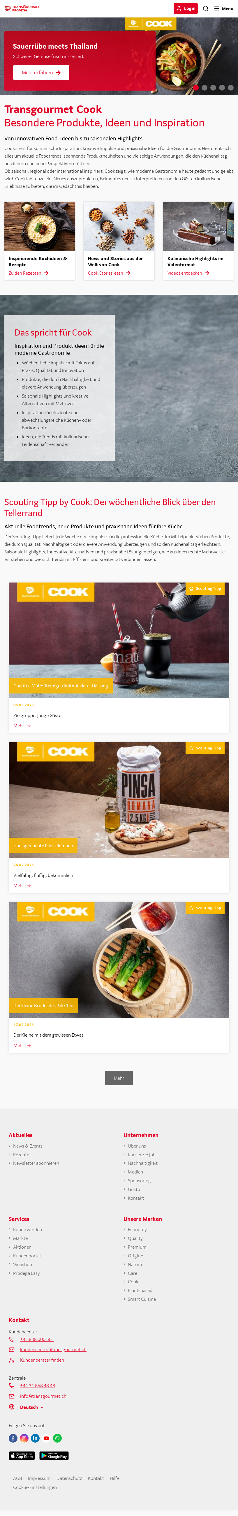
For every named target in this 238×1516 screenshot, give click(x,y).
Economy (137, 1232)
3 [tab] (213, 88)
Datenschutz (69, 1483)
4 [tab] (222, 88)
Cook (133, 1286)
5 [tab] (231, 88)
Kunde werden (27, 1232)
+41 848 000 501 (37, 1344)
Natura (135, 1268)
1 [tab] (196, 88)
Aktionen (22, 1250)
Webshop (22, 1268)
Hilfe (114, 1483)
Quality (135, 1241)
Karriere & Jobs (142, 1156)
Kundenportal (27, 1259)
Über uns (137, 1147)
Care (132, 1277)
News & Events (28, 1147)
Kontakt (136, 1200)
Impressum (39, 1483)
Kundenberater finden (42, 1365)
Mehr (18, 726)
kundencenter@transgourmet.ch (53, 1355)
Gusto (134, 1191)
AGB (17, 1483)
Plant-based (140, 1295)
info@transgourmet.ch (43, 1401)
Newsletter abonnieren (36, 1165)
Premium (137, 1250)
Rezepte (21, 1156)
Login (189, 8)
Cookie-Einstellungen (35, 1492)
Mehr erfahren (41, 72)
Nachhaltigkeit (143, 1165)
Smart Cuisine (142, 1304)
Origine (135, 1259)
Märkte (20, 1241)
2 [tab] (204, 88)
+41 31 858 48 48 (37, 1390)
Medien (135, 1174)
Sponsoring (139, 1182)
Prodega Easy (26, 1277)
